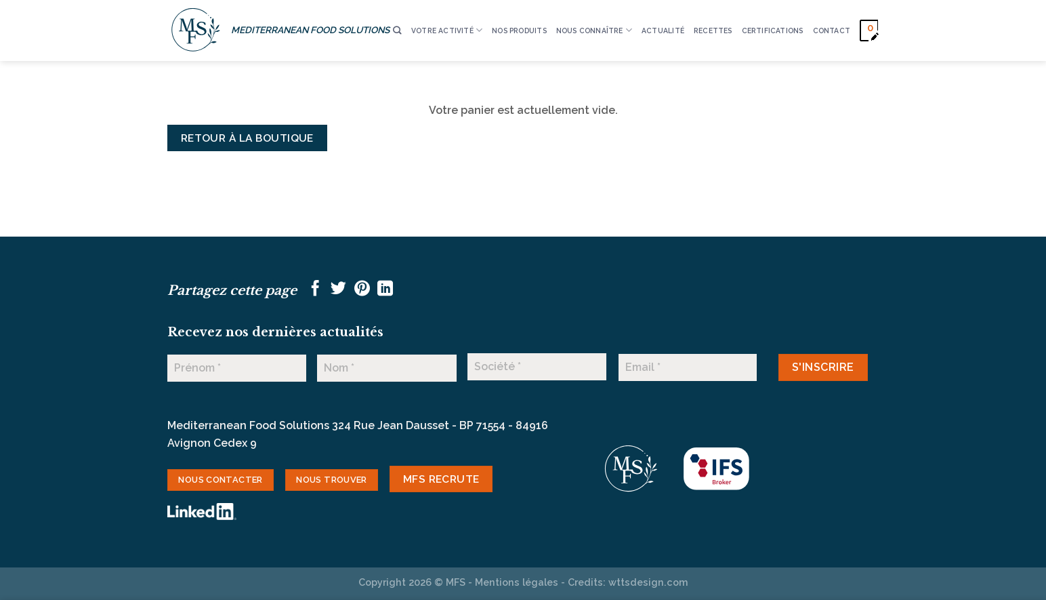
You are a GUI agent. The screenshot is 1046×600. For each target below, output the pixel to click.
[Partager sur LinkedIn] (385, 289)
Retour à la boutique (247, 138)
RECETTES (713, 30)
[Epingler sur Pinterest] (362, 289)
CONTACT (831, 30)
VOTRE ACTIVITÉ (446, 30)
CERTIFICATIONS (772, 30)
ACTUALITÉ (663, 30)
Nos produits (519, 30)
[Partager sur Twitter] (338, 289)
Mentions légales (516, 582)
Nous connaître (594, 30)
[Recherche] (397, 31)
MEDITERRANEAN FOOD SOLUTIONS (310, 29)
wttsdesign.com (648, 582)
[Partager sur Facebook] (315, 289)
